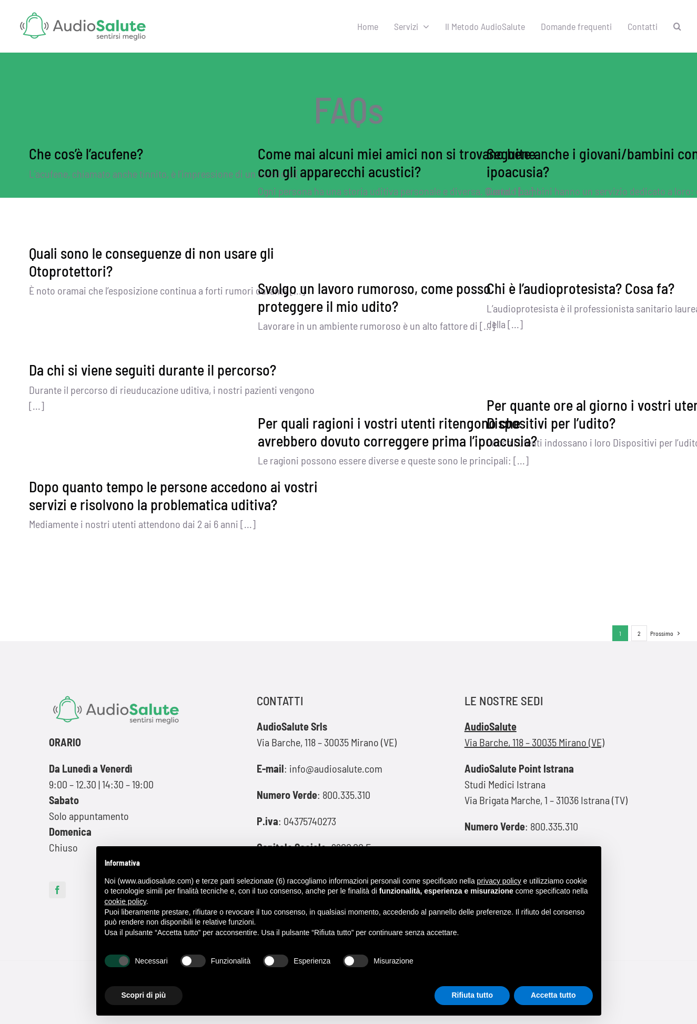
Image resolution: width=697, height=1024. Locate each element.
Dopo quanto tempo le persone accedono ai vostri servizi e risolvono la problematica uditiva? (173, 495)
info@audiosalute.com (335, 768)
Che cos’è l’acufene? (86, 154)
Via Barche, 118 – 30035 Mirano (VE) (534, 742)
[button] (677, 26)
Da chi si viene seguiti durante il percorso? (152, 370)
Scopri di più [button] (144, 995)
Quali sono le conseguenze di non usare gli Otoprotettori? (151, 262)
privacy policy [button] (499, 881)
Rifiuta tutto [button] (472, 995)
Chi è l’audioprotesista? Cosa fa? (580, 288)
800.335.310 (346, 794)
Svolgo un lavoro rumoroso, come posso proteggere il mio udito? (374, 297)
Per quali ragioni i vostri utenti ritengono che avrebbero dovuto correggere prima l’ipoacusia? (397, 432)
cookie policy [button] (125, 901)
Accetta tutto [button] (553, 995)
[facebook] (57, 889)
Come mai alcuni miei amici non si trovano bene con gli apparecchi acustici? (397, 162)
